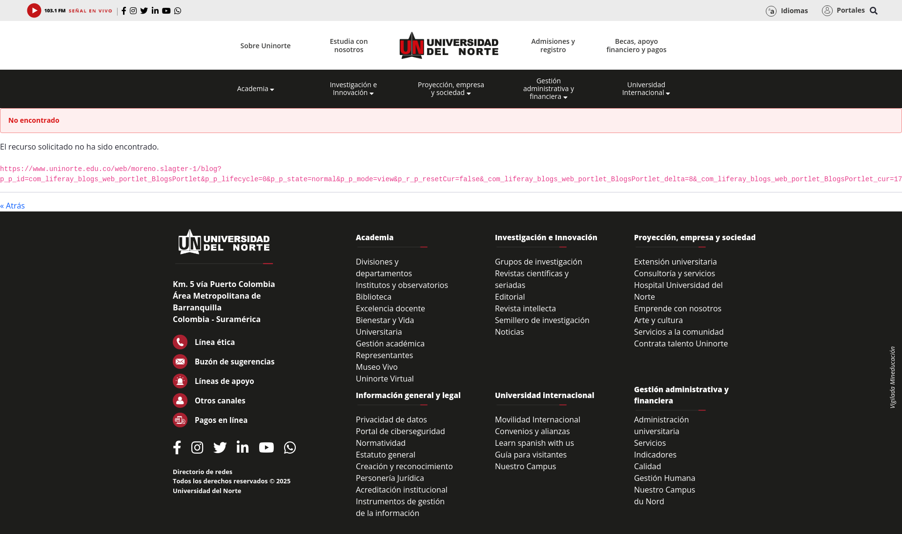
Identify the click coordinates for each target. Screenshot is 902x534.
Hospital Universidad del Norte (678, 291)
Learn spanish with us (534, 443)
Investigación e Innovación (353, 88)
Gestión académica (390, 343)
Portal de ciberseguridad (400, 431)
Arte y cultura (658, 320)
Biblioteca (373, 296)
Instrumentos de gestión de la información (400, 507)
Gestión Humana (665, 478)
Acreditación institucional (402, 489)
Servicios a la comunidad (679, 331)
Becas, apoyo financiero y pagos (636, 45)
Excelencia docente (390, 308)
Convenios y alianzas (532, 431)
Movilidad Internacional (537, 419)
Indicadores (655, 454)
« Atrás (12, 205)
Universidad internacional (544, 395)
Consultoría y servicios (674, 273)
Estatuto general (385, 454)
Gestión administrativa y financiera (548, 88)
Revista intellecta (525, 308)
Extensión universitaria (675, 261)
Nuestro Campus (525, 466)
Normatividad (381, 443)
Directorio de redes (202, 471)
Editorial (510, 296)
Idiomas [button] (787, 11)
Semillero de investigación (542, 320)
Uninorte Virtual (385, 378)
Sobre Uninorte (266, 45)
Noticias (509, 331)
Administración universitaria (661, 425)
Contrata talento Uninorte (681, 343)
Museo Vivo (377, 367)
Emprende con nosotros (677, 308)
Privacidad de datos (391, 419)
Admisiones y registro (553, 45)
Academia (256, 89)
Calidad (647, 466)
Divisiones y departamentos (384, 267)
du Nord (649, 501)
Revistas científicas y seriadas (532, 279)
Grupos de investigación (538, 261)
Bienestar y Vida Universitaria (385, 326)
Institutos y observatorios (402, 285)
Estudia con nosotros (349, 45)
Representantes (384, 355)
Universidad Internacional (646, 88)
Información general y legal (408, 395)
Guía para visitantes (531, 454)
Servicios (650, 443)
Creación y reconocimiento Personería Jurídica (404, 472)
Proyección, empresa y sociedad (451, 88)
